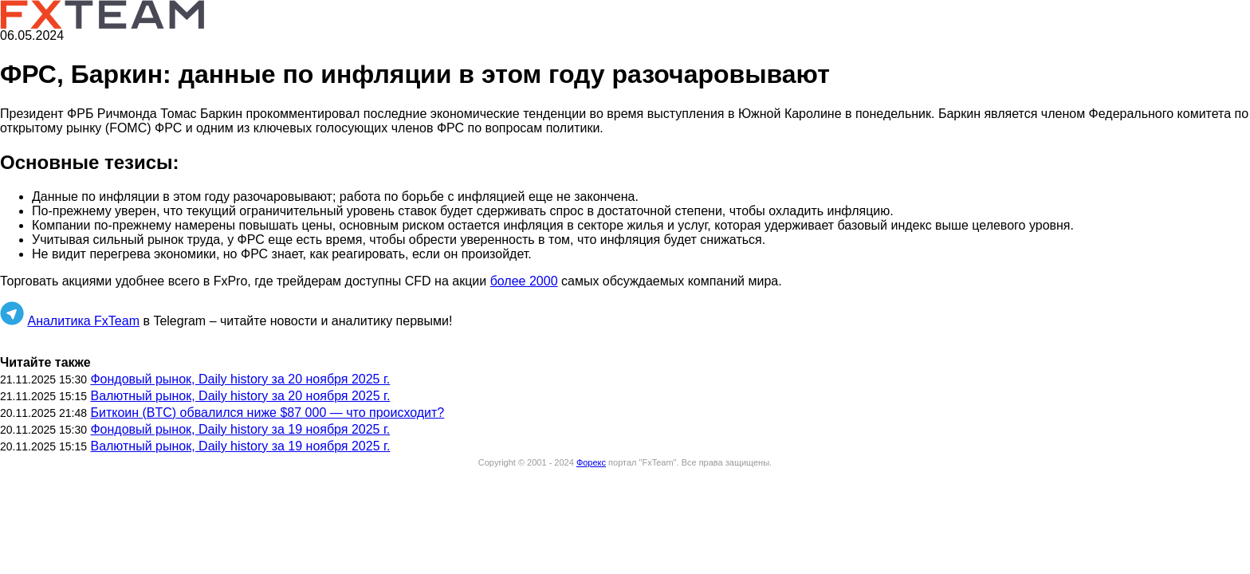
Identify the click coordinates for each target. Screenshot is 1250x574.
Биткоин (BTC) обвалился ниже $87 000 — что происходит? (267, 412)
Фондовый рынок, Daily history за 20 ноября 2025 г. (240, 379)
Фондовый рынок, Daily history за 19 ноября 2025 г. (240, 429)
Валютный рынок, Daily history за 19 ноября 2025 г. (240, 446)
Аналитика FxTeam (83, 321)
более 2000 (524, 281)
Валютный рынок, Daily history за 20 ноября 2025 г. (240, 396)
